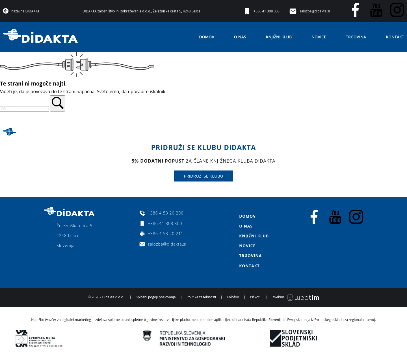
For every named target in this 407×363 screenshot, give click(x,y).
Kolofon (233, 298)
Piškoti (255, 298)
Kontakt (395, 37)
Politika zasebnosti (201, 298)
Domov (206, 37)
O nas (240, 37)
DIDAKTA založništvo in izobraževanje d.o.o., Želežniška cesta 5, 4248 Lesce (141, 11)
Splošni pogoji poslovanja (156, 298)
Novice (318, 37)
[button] (57, 103)
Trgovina (356, 37)
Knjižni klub (279, 37)
